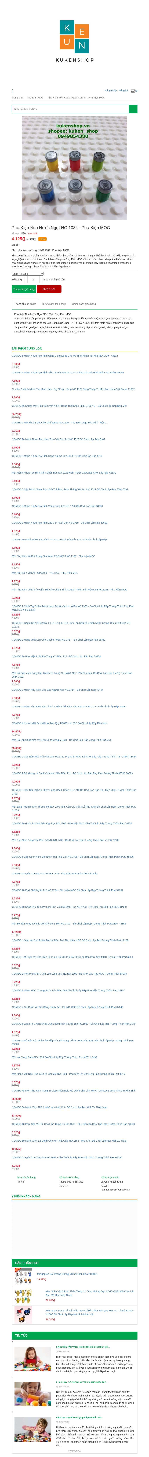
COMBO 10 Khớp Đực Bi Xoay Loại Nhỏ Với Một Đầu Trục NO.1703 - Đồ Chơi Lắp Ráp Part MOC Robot (69, 907)
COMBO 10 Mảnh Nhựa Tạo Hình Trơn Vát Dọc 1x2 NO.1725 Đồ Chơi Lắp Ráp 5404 (58, 439)
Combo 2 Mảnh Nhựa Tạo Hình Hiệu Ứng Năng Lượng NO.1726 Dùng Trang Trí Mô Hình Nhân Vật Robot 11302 (73, 389)
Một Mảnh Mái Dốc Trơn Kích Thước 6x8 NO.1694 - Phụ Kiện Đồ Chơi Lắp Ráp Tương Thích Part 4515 (68, 1074)
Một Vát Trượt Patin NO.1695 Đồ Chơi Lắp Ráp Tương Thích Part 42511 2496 (54, 1057)
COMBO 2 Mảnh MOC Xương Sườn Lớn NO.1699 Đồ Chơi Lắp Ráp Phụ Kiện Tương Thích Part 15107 (68, 990)
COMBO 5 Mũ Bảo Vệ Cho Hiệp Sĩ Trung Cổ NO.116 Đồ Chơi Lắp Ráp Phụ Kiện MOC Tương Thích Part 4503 (72, 957)
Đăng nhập (111, 90)
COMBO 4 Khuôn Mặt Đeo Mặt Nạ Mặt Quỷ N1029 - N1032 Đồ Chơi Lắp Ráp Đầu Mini (59, 723)
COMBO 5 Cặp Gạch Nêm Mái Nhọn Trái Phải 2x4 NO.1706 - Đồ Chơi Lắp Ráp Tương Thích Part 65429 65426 (73, 856)
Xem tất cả (74, 1451)
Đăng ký (123, 90)
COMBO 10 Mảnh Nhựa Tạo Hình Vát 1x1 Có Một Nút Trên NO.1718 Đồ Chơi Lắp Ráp (59, 539)
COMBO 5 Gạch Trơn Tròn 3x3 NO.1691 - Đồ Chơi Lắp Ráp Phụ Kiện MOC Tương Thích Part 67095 (67, 1157)
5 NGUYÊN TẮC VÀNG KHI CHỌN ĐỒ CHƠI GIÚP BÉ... (83, 1347)
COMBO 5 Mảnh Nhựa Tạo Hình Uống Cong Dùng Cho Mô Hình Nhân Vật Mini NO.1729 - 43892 (65, 355)
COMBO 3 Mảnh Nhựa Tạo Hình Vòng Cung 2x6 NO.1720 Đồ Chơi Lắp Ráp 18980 (57, 506)
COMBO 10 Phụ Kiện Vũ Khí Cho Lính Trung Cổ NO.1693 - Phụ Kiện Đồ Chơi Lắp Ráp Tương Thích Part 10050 (73, 1124)
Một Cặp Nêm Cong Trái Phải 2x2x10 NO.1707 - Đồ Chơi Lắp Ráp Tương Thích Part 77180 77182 (65, 840)
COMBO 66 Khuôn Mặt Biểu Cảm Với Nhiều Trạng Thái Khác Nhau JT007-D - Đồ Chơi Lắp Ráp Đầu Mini (69, 405)
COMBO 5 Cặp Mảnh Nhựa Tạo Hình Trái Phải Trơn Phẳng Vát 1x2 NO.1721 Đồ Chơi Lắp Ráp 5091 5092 (70, 489)
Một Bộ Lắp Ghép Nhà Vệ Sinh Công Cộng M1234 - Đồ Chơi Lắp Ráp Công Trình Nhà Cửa (62, 740)
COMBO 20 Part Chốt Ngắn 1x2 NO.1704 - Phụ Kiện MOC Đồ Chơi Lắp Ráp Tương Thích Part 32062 (67, 890)
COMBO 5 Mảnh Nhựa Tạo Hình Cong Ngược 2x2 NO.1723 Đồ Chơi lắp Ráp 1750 (57, 456)
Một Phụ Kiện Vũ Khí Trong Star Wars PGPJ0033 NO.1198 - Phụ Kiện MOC (53, 556)
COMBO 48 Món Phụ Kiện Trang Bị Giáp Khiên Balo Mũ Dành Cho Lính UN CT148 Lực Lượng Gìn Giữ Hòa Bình (74, 1090)
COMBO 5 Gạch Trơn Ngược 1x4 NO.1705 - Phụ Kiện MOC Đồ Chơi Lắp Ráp (54, 873)
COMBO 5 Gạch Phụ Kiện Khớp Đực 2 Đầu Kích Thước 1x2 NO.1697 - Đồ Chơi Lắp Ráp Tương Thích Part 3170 (74, 1023)
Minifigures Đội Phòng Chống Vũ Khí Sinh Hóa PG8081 (67, 1274)
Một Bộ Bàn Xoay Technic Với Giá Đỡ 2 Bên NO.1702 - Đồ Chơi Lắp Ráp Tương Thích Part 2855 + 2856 (69, 923)
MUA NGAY (49, 289)
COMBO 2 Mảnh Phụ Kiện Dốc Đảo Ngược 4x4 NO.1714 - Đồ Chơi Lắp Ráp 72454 (57, 689)
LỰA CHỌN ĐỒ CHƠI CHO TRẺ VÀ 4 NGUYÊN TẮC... (82, 1382)
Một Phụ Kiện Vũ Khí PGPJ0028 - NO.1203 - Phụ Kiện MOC (45, 572)
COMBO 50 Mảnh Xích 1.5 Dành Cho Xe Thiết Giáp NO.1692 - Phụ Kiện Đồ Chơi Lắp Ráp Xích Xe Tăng (69, 1140)
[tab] (25, 304)
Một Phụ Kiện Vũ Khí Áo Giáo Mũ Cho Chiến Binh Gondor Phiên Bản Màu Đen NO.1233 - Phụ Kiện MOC (69, 589)
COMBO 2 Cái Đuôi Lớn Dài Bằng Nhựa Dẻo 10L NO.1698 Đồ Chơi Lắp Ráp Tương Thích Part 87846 (67, 1007)
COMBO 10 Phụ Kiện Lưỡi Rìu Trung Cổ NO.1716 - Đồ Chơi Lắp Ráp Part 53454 (56, 656)
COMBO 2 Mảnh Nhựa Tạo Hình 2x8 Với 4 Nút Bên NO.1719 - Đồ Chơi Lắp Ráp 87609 (59, 522)
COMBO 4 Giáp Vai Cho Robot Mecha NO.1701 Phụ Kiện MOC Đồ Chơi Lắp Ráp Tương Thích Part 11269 (70, 940)
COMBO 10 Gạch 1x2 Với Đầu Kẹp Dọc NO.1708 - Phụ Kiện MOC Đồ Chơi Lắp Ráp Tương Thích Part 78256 (72, 823)
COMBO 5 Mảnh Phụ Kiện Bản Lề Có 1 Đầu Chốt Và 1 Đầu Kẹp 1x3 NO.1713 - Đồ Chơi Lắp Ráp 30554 (69, 706)
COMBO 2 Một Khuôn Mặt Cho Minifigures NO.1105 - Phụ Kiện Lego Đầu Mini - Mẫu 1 (59, 422)
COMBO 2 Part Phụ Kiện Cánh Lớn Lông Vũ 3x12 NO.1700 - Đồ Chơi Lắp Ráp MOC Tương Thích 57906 (69, 973)
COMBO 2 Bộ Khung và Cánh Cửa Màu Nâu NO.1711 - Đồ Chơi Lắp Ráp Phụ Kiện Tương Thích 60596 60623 (72, 773)
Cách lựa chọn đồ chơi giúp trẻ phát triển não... (79, 1417)
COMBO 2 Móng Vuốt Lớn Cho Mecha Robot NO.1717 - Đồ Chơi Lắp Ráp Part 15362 (59, 639)
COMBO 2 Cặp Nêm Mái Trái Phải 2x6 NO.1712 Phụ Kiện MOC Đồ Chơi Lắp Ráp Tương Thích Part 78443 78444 (74, 756)
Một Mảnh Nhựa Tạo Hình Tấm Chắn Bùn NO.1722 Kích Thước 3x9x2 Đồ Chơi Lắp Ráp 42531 (64, 472)
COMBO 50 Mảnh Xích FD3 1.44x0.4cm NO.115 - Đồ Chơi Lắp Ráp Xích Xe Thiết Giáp (59, 1107)
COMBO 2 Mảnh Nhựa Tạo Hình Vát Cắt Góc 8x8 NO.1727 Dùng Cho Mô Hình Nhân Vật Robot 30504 (68, 372)
